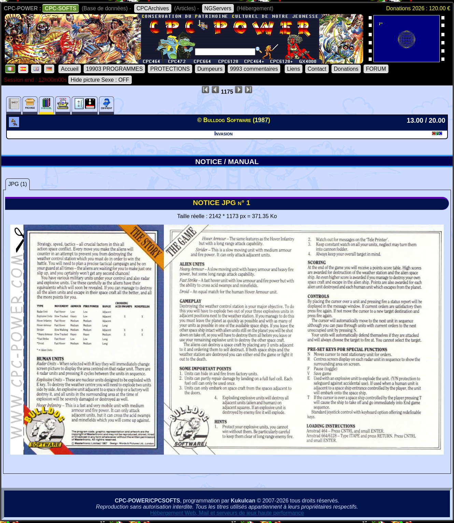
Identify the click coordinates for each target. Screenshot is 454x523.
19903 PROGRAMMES (114, 69)
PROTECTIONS (170, 69)
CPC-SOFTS (60, 8)
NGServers (217, 8)
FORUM (376, 69)
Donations (346, 69)
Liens (293, 69)
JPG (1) (17, 184)
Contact (317, 69)
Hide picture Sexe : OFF (100, 80)
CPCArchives (153, 8)
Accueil (70, 69)
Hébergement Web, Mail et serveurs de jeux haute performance (227, 513)
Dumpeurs (210, 69)
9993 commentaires (254, 69)
